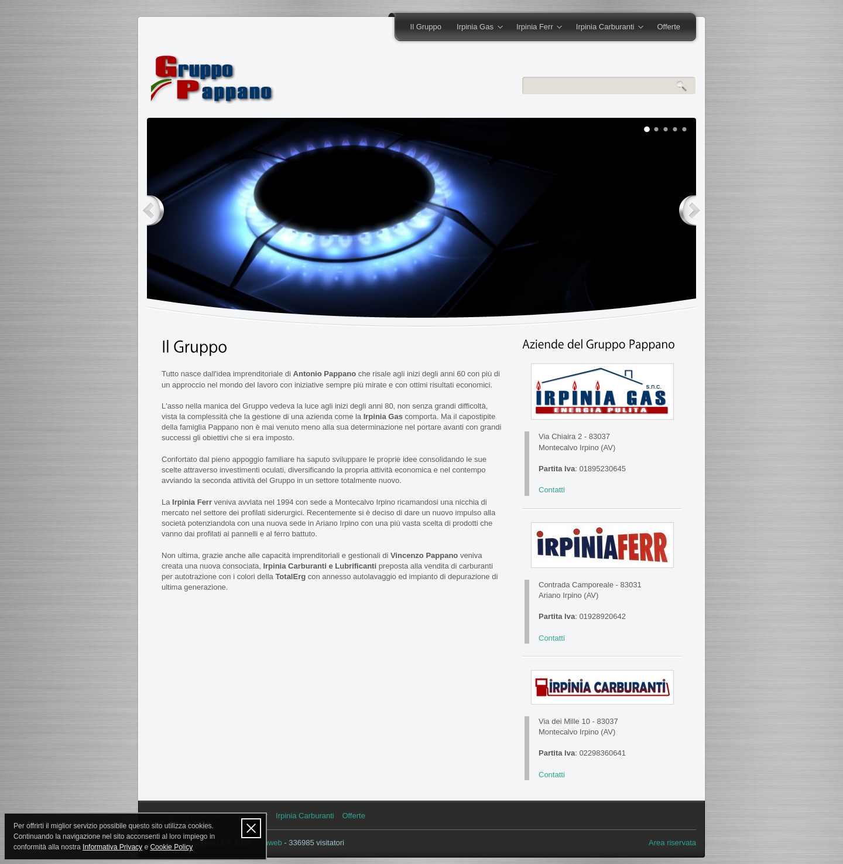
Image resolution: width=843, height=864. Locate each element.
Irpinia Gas (475, 27)
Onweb (270, 842)
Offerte (668, 26)
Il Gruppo (425, 26)
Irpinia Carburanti (605, 27)
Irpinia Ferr (535, 27)
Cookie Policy (171, 847)
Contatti (552, 489)
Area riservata (672, 842)
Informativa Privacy (112, 847)
